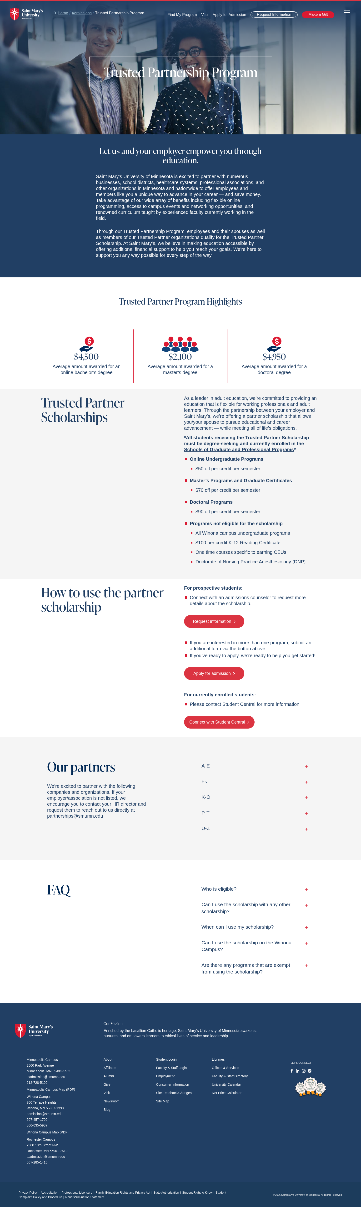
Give (107, 1084)
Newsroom (112, 1101)
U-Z (253, 828)
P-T (253, 812)
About (108, 1059)
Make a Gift (318, 14)
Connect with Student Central (219, 722)
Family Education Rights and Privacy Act (124, 1192)
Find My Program (182, 15)
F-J (253, 781)
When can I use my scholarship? (253, 927)
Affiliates (110, 1068)
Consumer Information (172, 1084)
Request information (214, 621)
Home (61, 13)
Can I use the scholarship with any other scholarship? (253, 908)
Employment (165, 1076)
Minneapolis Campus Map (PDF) (51, 1089)
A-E (253, 765)
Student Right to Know (199, 1192)
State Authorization (167, 1192)
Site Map (162, 1101)
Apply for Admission (229, 15)
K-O (253, 797)
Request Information (274, 14)
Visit (204, 15)
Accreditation (51, 1192)
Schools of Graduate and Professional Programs (239, 449)
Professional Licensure (78, 1192)
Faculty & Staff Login (171, 1068)
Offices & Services (225, 1068)
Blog (107, 1109)
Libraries (218, 1059)
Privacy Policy (30, 1192)
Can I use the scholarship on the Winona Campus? (253, 946)
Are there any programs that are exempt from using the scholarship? (253, 968)
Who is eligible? (253, 889)
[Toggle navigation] (346, 12)
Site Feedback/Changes (173, 1093)
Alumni (109, 1076)
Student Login (166, 1059)
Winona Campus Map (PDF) (48, 1132)
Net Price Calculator (227, 1093)
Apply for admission (214, 673)
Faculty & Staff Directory (230, 1076)
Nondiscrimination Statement (84, 1197)
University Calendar (226, 1084)
